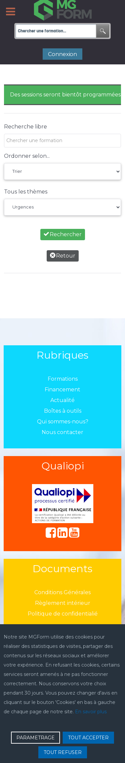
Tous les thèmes (25, 191)
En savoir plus (91, 712)
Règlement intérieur (62, 603)
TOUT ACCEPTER (88, 738)
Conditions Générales (62, 592)
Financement (62, 389)
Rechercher (63, 234)
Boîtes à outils (62, 411)
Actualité (62, 400)
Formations (63, 379)
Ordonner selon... (27, 156)
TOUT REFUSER (63, 752)
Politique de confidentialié (63, 614)
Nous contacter (62, 432)
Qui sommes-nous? (62, 421)
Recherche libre (25, 126)
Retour (62, 256)
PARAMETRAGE (35, 738)
